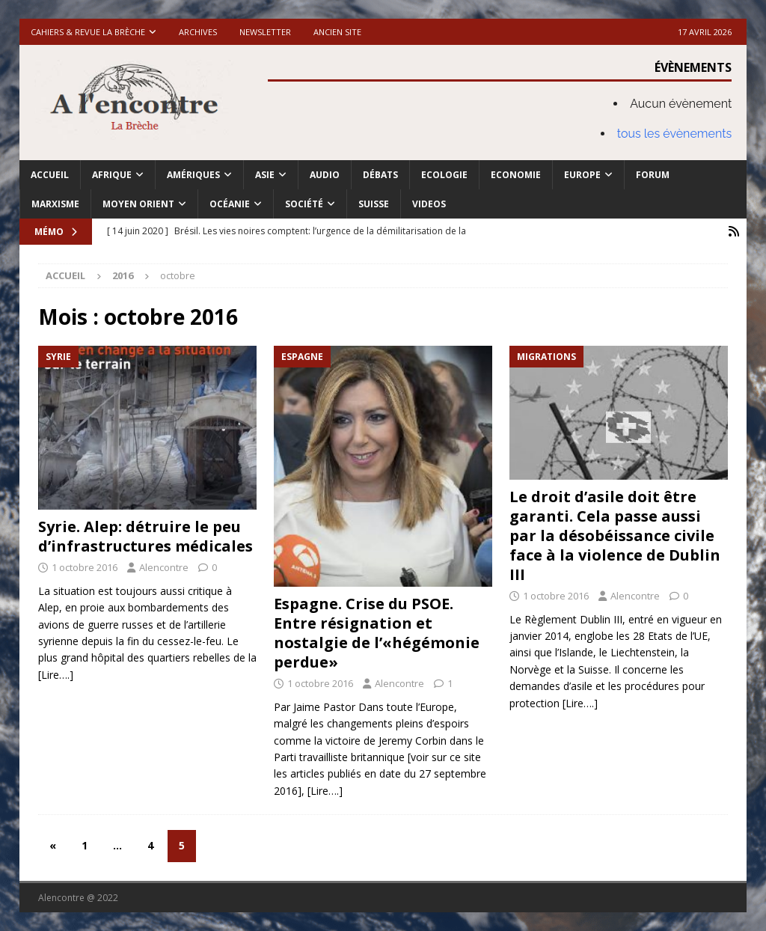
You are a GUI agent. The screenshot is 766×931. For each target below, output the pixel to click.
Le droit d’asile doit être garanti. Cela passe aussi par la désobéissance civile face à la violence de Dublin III (614, 535)
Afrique (112, 174)
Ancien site (337, 31)
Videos (429, 204)
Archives (198, 31)
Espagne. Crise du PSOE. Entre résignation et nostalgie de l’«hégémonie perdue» (376, 632)
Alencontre (164, 567)
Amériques (193, 174)
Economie (516, 174)
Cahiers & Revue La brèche (88, 31)
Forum (653, 174)
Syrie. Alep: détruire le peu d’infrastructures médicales (145, 536)
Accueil (50, 174)
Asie (265, 174)
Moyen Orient (138, 204)
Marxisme (55, 204)
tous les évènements (674, 133)
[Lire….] (55, 675)
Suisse (373, 204)
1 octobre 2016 (84, 567)
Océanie (229, 204)
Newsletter (265, 31)
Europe (582, 174)
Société (304, 204)
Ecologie (444, 174)
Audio (325, 174)
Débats (380, 174)
